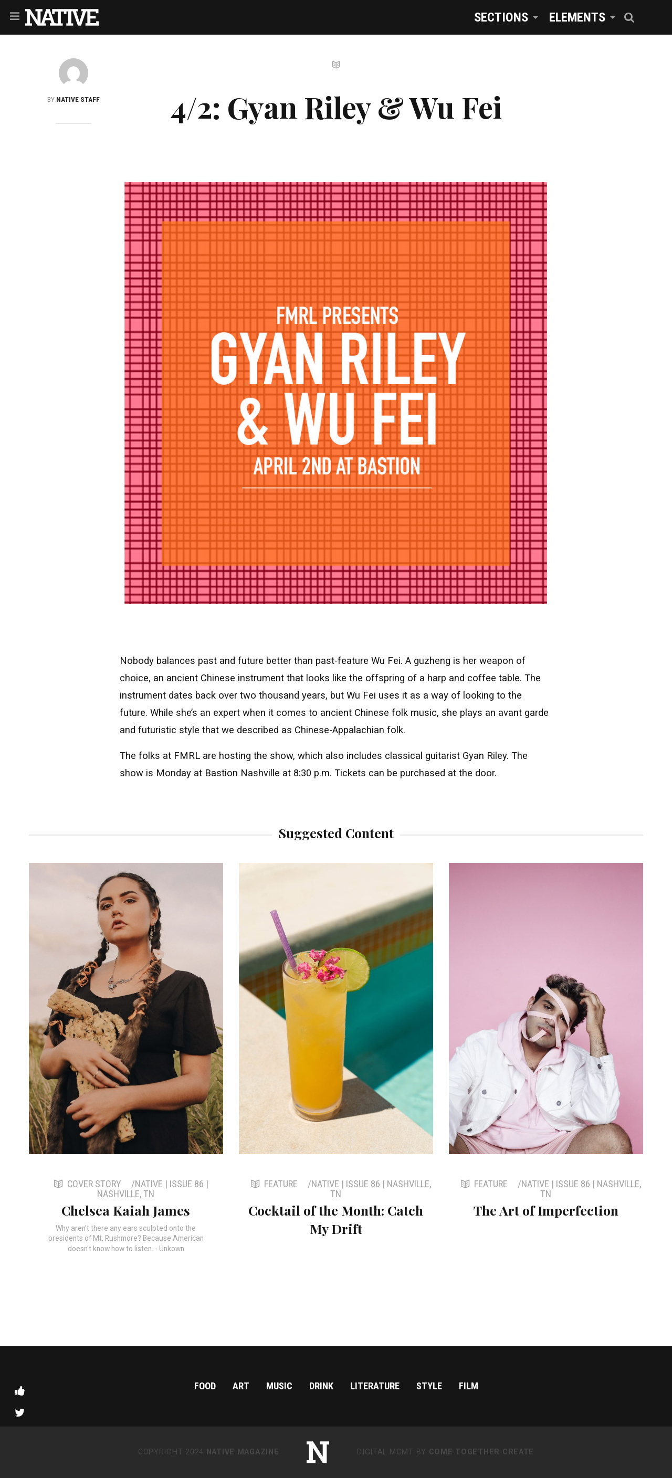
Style (429, 1385)
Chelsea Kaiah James (125, 1210)
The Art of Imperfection (546, 1210)
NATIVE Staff (78, 99)
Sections (501, 17)
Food (205, 1385)
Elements (577, 17)
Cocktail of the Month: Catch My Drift (335, 1219)
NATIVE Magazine (242, 1452)
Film (468, 1385)
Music (279, 1385)
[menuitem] (503, 17)
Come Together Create (481, 1452)
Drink (321, 1385)
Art (241, 1385)
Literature (375, 1385)
